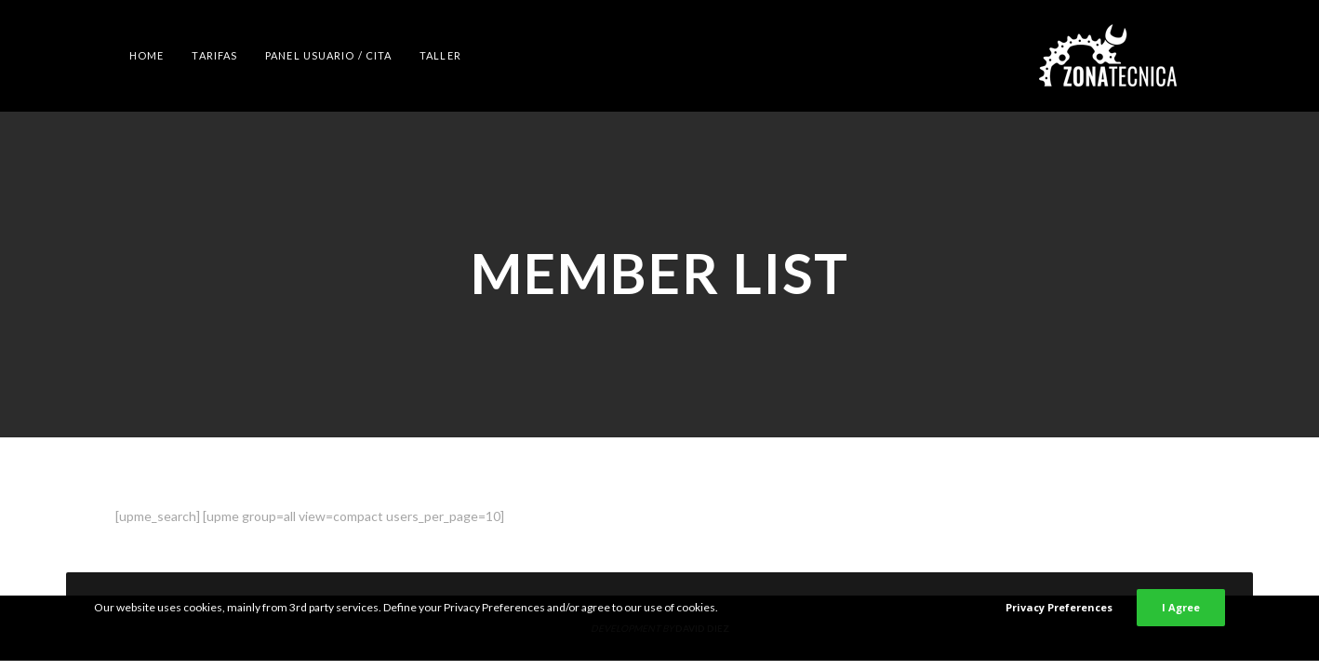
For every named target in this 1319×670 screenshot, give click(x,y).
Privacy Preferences (1059, 607)
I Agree (1181, 607)
